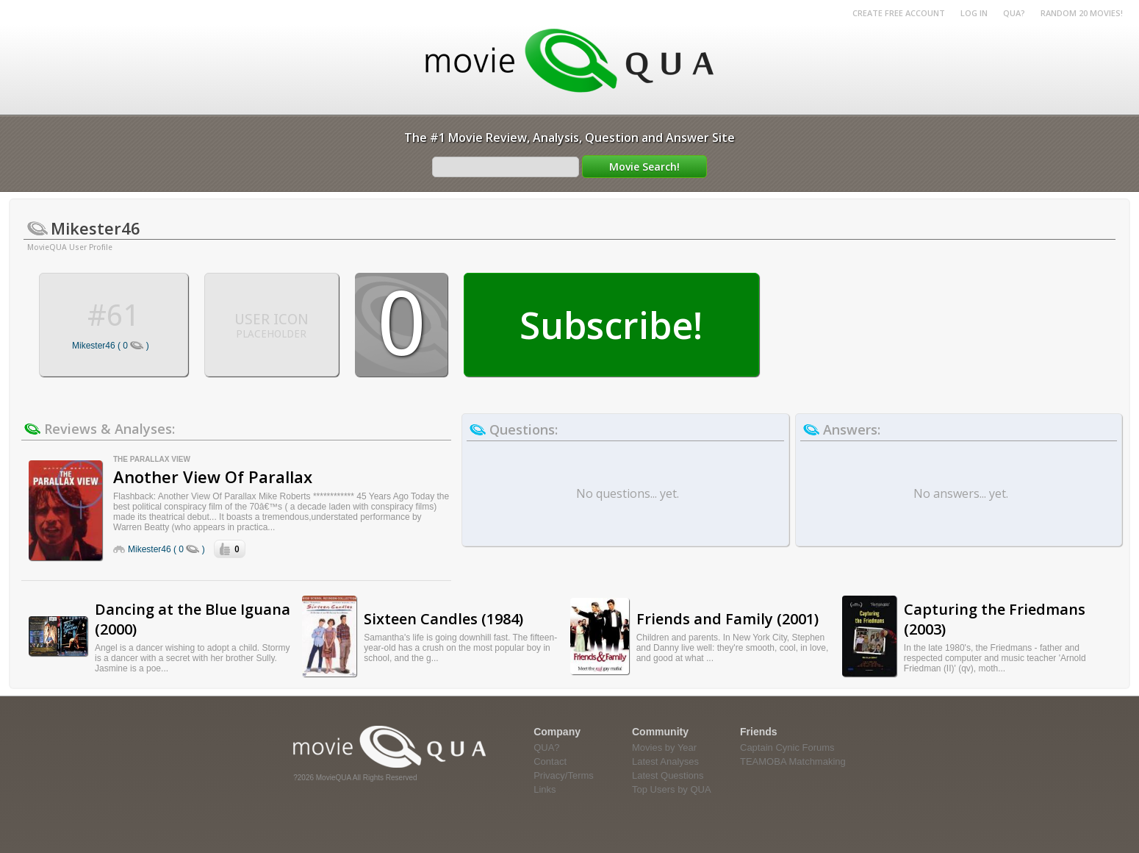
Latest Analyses (665, 761)
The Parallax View (151, 459)
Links (544, 789)
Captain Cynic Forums (787, 747)
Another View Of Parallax (212, 476)
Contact (550, 761)
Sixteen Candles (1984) (443, 619)
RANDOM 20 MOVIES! (1082, 12)
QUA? (1014, 12)
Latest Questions (668, 775)
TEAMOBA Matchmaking (793, 761)
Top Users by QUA (671, 789)
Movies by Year (664, 747)
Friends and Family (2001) (727, 619)
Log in (974, 12)
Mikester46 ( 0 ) (110, 345)
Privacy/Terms (563, 775)
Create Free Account (898, 12)
